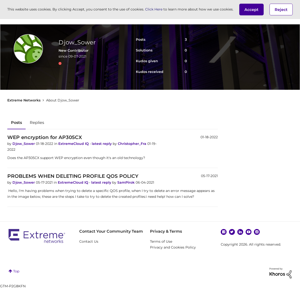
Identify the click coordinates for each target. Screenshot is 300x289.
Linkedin (240, 232)
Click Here (153, 9)
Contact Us (88, 241)
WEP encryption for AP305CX (44, 137)
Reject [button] (281, 9)
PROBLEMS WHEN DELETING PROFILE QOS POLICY (72, 176)
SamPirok (126, 182)
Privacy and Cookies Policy (173, 247)
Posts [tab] (16, 122)
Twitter (232, 232)
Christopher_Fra (132, 143)
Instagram (257, 232)
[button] (251, 9)
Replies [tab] (37, 122)
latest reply (102, 143)
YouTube (248, 232)
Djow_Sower (24, 143)
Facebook (224, 232)
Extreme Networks (23, 100)
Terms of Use (161, 241)
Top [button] (16, 271)
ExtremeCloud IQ (74, 143)
